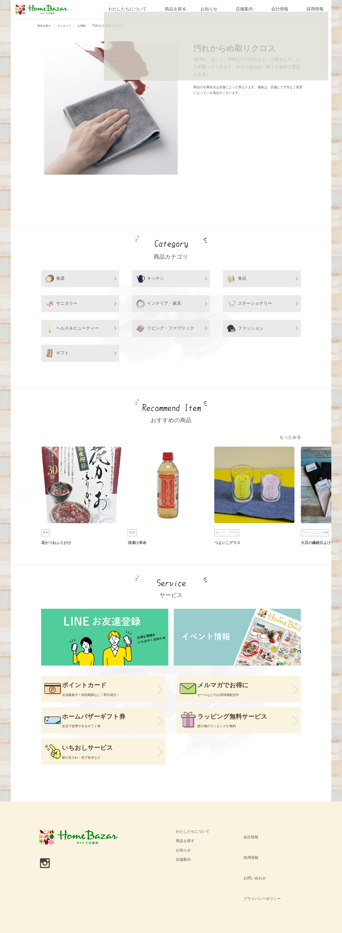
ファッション (245, 328)
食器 (55, 278)
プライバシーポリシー (259, 879)
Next (294, 497)
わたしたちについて (123, 9)
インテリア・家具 (158, 303)
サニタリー (61, 303)
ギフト (57, 353)
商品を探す (171, 9)
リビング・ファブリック (165, 328)
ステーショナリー (249, 303)
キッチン (150, 278)
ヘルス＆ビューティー (72, 328)
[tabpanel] (111, 108)
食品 (236, 278)
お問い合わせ (251, 869)
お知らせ (208, 9)
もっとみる (289, 438)
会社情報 (279, 9)
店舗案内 (244, 9)
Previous (26, 497)
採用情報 (315, 9)
